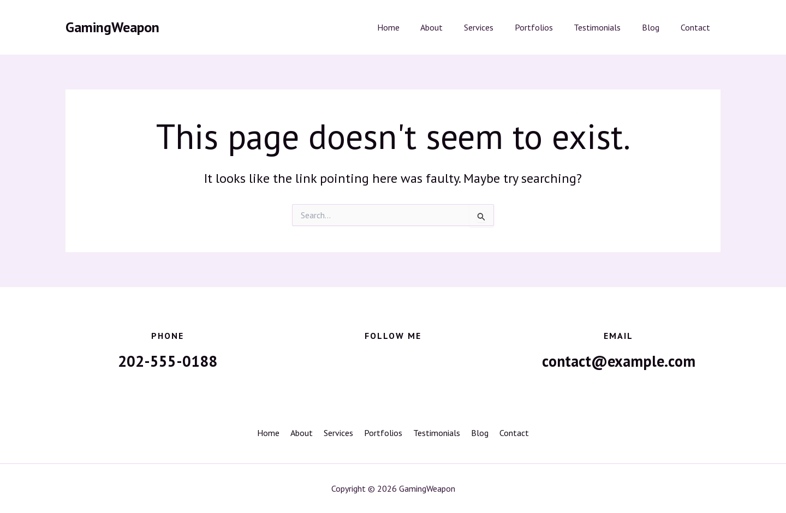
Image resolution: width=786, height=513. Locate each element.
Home (412, 27)
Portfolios (546, 27)
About (451, 27)
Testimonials (606, 27)
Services (495, 27)
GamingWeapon (112, 27)
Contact (697, 27)
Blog (656, 27)
